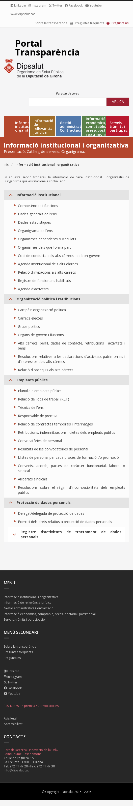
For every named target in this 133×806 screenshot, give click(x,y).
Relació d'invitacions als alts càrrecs (47, 272)
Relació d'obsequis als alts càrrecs (45, 369)
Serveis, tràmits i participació (24, 619)
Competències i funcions (38, 205)
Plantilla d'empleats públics (40, 390)
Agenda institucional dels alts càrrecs (48, 264)
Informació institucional (34, 196)
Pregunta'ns (12, 658)
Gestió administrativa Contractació (73, 126)
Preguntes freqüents (18, 652)
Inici (6, 164)
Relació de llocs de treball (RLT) (43, 399)
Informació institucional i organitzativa (27, 126)
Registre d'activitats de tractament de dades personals (66, 535)
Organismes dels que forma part (44, 247)
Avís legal (10, 718)
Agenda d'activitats (33, 288)
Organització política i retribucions (43, 300)
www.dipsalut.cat (23, 14)
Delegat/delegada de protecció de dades (51, 513)
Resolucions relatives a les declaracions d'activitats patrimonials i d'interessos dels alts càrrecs (71, 359)
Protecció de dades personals (39, 504)
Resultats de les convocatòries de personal (53, 449)
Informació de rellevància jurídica (43, 126)
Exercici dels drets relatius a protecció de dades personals (65, 521)
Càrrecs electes (30, 318)
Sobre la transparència (51, 23)
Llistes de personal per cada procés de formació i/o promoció (68, 457)
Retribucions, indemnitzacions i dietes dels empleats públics (66, 432)
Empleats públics (27, 381)
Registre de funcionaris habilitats (44, 280)
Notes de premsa (22, 706)
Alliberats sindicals (32, 479)
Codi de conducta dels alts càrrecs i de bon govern (59, 255)
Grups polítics (29, 326)
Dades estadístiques (34, 222)
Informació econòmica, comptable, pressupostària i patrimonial (99, 126)
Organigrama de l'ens (35, 230)
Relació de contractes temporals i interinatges (55, 424)
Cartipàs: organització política (42, 309)
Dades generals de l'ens (37, 214)
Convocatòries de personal (40, 440)
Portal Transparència (47, 47)
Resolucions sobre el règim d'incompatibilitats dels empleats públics (71, 490)
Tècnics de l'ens (31, 407)
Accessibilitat (13, 724)
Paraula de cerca (67, 93)
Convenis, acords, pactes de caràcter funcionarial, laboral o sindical (71, 468)
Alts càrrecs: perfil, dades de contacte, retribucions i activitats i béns (71, 346)
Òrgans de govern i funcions (41, 334)
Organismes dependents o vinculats (47, 239)
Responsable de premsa (37, 415)
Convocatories (48, 706)
